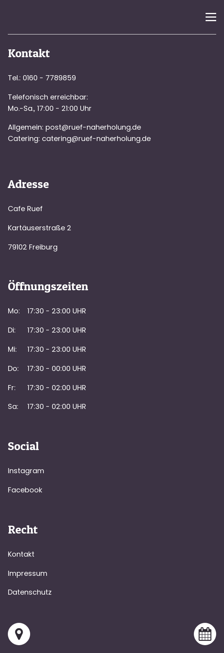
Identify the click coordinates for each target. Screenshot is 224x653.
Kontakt (21, 554)
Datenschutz (30, 592)
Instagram (26, 471)
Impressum (27, 573)
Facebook (25, 490)
